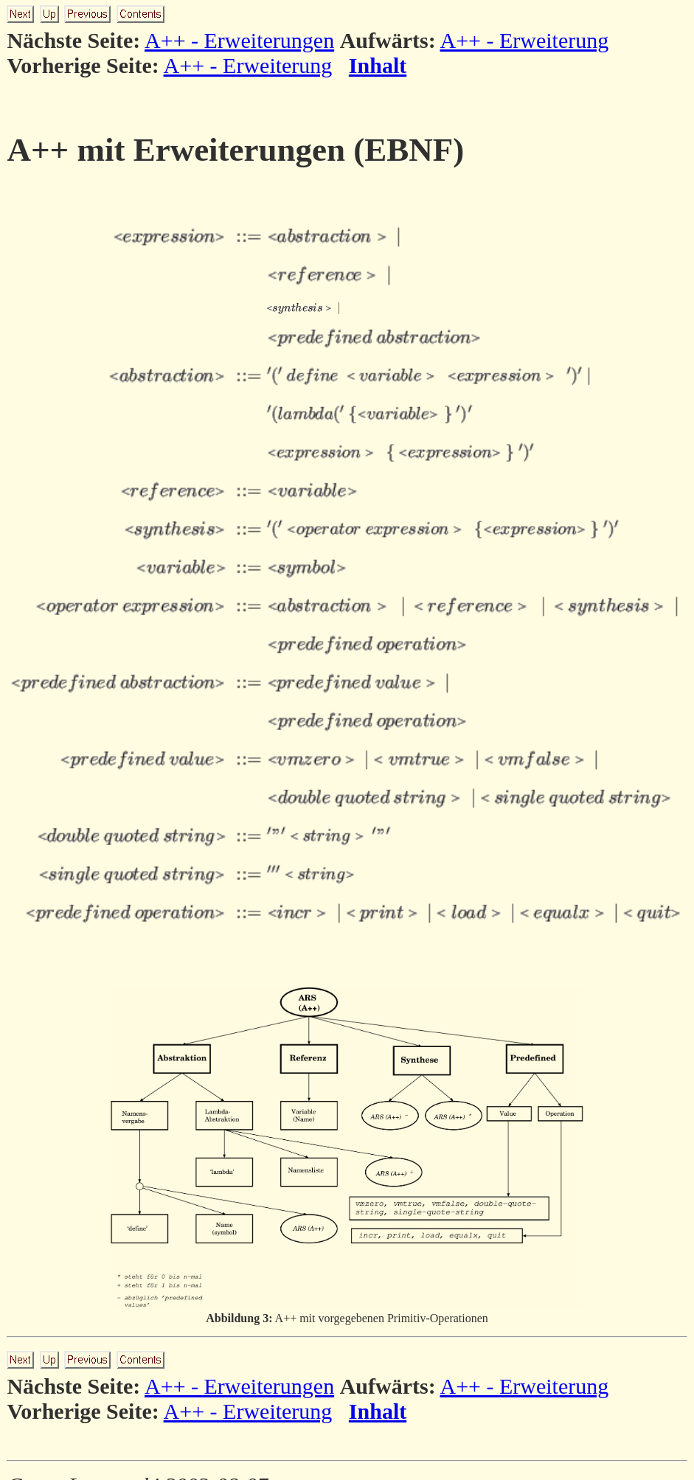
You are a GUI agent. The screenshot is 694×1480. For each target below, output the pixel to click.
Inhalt (377, 65)
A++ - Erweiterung (524, 40)
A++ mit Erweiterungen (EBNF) (235, 149)
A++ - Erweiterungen (239, 40)
